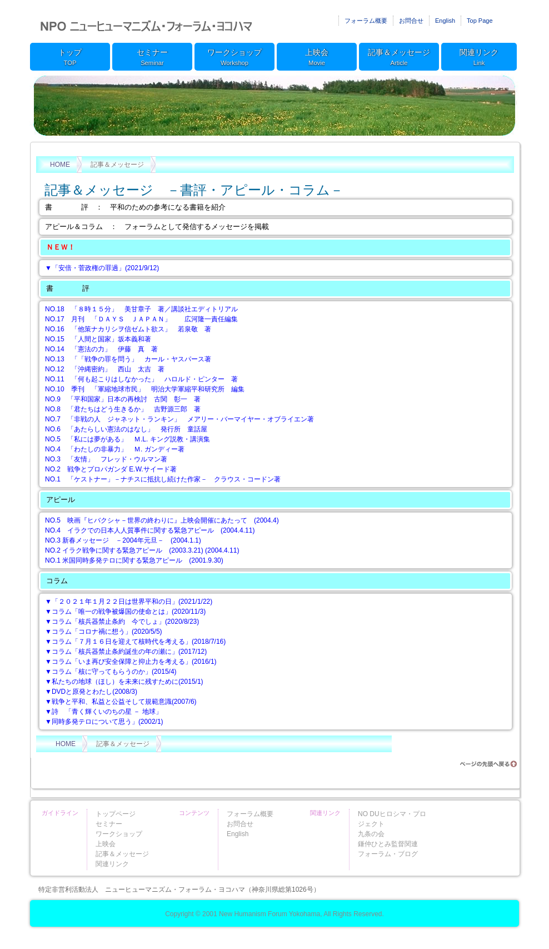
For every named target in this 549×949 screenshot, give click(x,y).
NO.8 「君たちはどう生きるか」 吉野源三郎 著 (123, 409)
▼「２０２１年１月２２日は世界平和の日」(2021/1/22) (128, 601)
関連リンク (479, 58)
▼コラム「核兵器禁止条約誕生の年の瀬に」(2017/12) (126, 651)
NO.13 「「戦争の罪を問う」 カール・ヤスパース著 (128, 359)
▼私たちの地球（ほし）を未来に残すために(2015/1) (124, 681)
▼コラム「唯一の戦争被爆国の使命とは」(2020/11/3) (125, 611)
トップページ (116, 814)
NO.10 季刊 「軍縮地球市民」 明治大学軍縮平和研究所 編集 (144, 389)
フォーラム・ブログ (388, 854)
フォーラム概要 (366, 20)
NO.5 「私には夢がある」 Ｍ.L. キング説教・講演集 (127, 439)
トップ (70, 58)
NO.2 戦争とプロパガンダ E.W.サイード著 (111, 469)
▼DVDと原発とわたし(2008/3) (91, 691)
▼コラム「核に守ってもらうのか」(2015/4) (111, 671)
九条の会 (371, 834)
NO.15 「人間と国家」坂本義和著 (98, 339)
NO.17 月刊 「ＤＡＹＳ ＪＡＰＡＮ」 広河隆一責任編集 (141, 319)
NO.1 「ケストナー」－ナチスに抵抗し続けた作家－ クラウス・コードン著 (163, 479)
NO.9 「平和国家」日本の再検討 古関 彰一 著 (123, 399)
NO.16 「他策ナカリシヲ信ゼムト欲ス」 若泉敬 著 (128, 329)
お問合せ (411, 20)
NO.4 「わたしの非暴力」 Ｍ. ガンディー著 (114, 449)
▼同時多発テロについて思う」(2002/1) (104, 722)
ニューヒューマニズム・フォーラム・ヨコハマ (147, 25)
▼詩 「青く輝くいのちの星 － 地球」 (103, 712)
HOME (60, 164)
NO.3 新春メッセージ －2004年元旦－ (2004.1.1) (123, 540)
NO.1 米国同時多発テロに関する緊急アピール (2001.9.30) (134, 560)
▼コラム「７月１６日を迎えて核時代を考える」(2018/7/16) (135, 641)
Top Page (479, 20)
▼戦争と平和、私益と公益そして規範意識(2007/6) (121, 701)
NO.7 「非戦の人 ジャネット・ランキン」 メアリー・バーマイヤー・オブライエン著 (179, 419)
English (445, 20)
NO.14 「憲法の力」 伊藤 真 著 (101, 349)
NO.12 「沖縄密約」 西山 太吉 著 (104, 369)
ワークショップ (234, 58)
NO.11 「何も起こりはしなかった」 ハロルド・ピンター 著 (141, 379)
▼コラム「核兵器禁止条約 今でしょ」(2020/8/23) (122, 621)
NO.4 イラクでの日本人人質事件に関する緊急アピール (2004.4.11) (149, 530)
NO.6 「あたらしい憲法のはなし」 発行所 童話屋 (126, 429)
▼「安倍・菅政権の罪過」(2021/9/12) (102, 268)
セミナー (152, 58)
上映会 (317, 58)
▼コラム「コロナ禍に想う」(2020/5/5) (103, 631)
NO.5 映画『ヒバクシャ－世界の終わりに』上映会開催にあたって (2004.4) (162, 520)
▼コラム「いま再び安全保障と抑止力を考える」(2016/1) (131, 661)
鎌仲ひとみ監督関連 (388, 844)
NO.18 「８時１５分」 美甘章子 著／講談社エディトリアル (141, 309)
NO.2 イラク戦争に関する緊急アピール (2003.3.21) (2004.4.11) (142, 550)
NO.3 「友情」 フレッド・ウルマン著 (106, 459)
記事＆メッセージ (399, 58)
